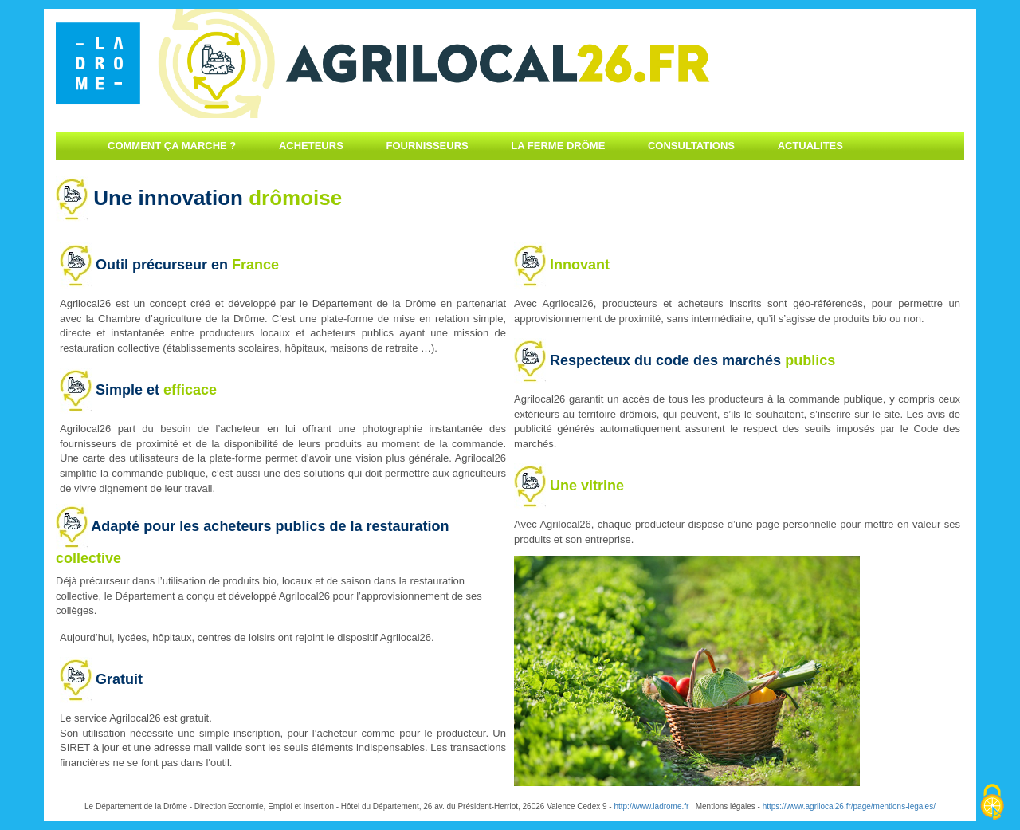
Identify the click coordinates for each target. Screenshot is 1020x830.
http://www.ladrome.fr (651, 806)
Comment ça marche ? (172, 145)
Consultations (691, 145)
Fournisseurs (427, 145)
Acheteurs (311, 145)
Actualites (810, 145)
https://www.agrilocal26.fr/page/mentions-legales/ (849, 806)
